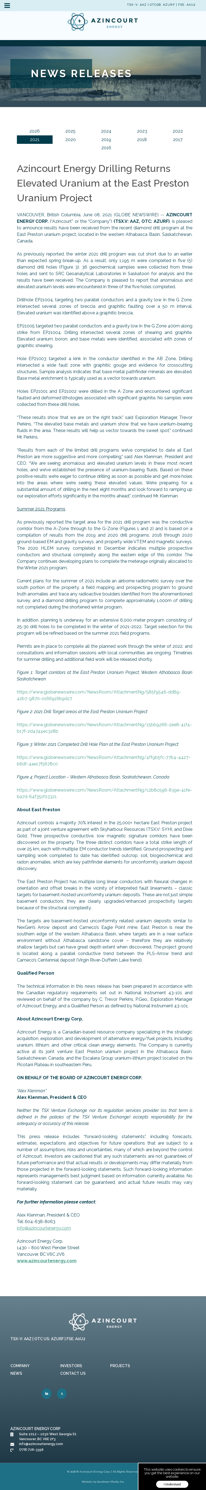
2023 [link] (142, 131)
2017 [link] (178, 139)
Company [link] (19, 1366)
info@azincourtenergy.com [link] (44, 1228)
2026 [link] (34, 131)
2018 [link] (142, 139)
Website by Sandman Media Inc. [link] (103, 1481)
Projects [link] (120, 1366)
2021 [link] (35, 139)
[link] (103, 23)
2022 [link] (178, 131)
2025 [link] (70, 131)
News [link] (16, 1373)
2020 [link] (70, 139)
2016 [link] (106, 147)
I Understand (172, 1484)
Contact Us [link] (73, 1373)
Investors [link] (71, 1366)
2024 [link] (106, 131)
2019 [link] (106, 139)
